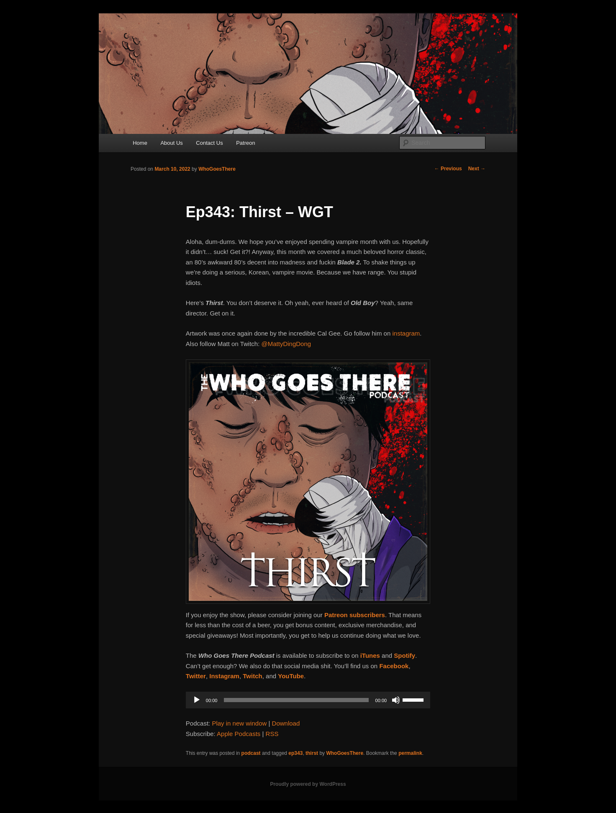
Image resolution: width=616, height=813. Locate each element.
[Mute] (396, 700)
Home (140, 143)
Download (286, 723)
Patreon (245, 143)
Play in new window (239, 723)
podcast (251, 753)
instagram (406, 333)
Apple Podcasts (238, 733)
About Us (171, 143)
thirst (311, 753)
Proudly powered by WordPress (308, 784)
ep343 (295, 753)
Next (476, 169)
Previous (448, 169)
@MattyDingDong (286, 343)
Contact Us (209, 143)
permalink (410, 753)
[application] (308, 700)
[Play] (196, 700)
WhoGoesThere (217, 169)
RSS (272, 733)
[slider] (296, 700)
